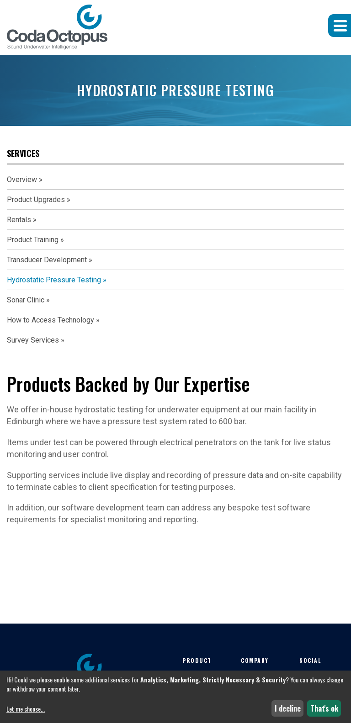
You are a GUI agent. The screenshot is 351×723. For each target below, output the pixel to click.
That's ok (324, 708)
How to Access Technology (50, 320)
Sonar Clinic (25, 300)
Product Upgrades (36, 199)
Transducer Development (47, 259)
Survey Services (33, 340)
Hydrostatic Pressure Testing (54, 280)
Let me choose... (25, 708)
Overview (22, 179)
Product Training (32, 239)
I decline (288, 708)
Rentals (19, 219)
